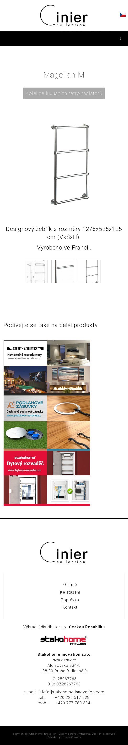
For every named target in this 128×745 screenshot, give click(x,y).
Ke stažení (70, 592)
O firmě (70, 584)
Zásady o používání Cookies (64, 737)
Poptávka (70, 600)
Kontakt (70, 607)
